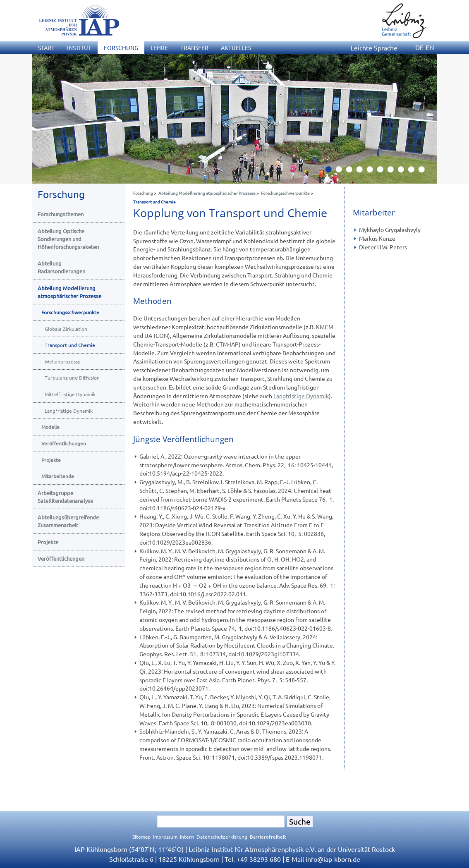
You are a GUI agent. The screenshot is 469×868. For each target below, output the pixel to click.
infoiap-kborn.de (333, 859)
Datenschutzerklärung (221, 836)
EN (430, 47)
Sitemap (141, 836)
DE (419, 47)
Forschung (143, 193)
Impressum (165, 836)
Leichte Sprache (374, 47)
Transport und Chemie (154, 201)
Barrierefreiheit (268, 836)
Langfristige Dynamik (301, 395)
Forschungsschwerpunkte (285, 193)
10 (424, 171)
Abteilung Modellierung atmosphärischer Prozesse (207, 193)
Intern (187, 836)
